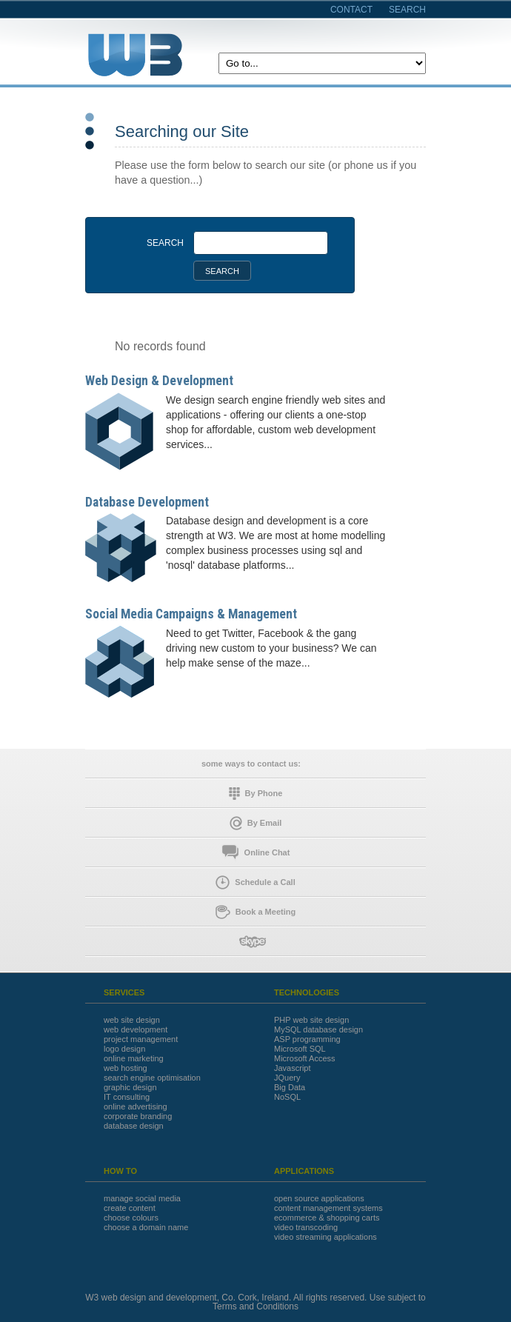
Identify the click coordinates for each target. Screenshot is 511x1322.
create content (130, 1208)
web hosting (125, 1068)
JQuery (287, 1078)
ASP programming (307, 1039)
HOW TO (120, 1171)
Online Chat (255, 853)
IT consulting (127, 1097)
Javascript (292, 1068)
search (407, 9)
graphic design (130, 1088)
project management (141, 1039)
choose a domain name (146, 1227)
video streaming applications (325, 1237)
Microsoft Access (304, 1059)
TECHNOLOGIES (306, 993)
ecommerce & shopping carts (326, 1218)
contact (351, 9)
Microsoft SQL (300, 1049)
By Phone (256, 793)
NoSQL (287, 1097)
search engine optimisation (152, 1078)
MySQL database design (318, 1030)
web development (135, 1030)
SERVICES (124, 993)
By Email (256, 823)
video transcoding (306, 1227)
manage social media (142, 1199)
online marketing (134, 1059)
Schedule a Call (255, 882)
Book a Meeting (255, 912)
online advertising (135, 1107)
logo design (124, 1049)
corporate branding (138, 1116)
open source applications (319, 1199)
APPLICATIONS (304, 1171)
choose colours (131, 1218)
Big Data (289, 1088)
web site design (132, 1020)
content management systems (328, 1208)
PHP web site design (311, 1020)
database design (134, 1126)
